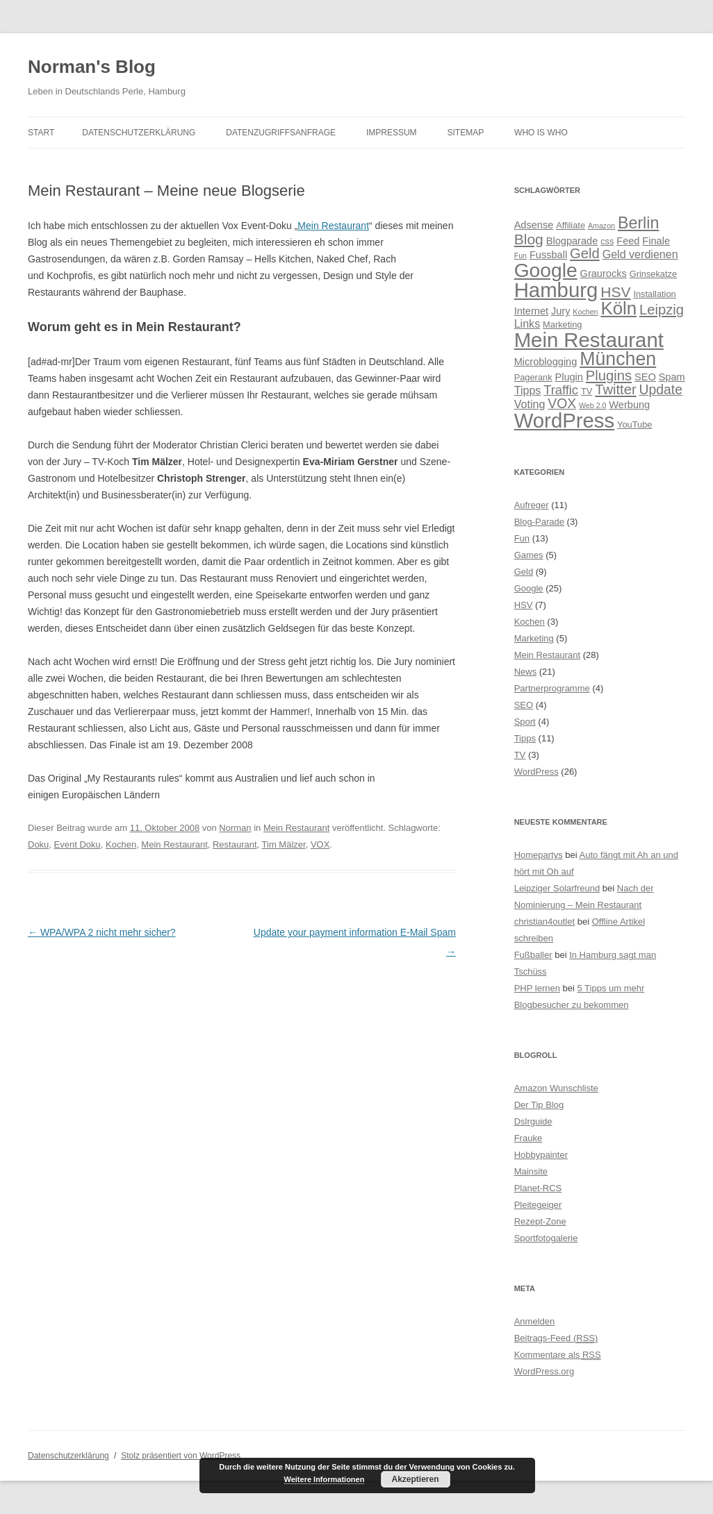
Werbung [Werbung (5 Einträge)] (629, 404)
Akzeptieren (415, 1479)
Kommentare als (557, 1354)
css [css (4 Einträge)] (607, 241)
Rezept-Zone (540, 1221)
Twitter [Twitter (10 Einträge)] (616, 389)
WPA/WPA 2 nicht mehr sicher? (102, 932)
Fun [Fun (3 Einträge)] (520, 255)
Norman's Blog (92, 66)
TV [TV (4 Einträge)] (586, 391)
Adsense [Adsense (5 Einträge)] (534, 224)
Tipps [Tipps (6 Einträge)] (527, 390)
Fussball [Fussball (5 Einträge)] (548, 254)
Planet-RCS (538, 1188)
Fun (522, 538)
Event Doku (77, 844)
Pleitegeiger (538, 1205)
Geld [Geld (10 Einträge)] (585, 253)
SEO (523, 705)
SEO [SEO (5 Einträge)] (645, 376)
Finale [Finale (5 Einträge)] (656, 240)
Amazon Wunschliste (556, 1088)
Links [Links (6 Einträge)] (527, 323)
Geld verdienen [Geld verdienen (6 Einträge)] (640, 254)
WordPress (536, 771)
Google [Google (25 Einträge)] (545, 270)
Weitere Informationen (324, 1479)
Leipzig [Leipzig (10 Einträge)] (661, 309)
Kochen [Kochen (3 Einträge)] (585, 312)
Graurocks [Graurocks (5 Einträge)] (603, 273)
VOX (320, 844)
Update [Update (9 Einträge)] (660, 389)
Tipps (525, 738)
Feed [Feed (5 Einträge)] (627, 240)
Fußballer (533, 955)
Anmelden (534, 1321)
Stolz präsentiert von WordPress (180, 1456)
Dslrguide (533, 1121)
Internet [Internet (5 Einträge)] (531, 311)
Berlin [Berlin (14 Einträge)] (638, 223)
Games (528, 555)
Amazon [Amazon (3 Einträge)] (601, 225)
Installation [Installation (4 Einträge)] (654, 294)
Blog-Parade (539, 521)
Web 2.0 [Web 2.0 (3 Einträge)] (593, 405)
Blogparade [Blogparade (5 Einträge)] (572, 240)
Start (41, 132)
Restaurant (235, 844)
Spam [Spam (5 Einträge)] (672, 376)
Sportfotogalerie (546, 1238)
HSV (523, 605)
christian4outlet (544, 921)
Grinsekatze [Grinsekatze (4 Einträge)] (653, 274)
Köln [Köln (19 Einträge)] (618, 308)
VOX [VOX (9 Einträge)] (562, 403)
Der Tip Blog (539, 1105)
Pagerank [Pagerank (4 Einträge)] (533, 377)
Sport (525, 721)
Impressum (391, 132)
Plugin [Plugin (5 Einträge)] (568, 376)
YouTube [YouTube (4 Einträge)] (634, 424)
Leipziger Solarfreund (557, 888)
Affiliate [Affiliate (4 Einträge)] (570, 225)
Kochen (121, 844)
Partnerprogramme (552, 688)
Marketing (534, 638)
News (525, 671)
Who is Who (541, 132)
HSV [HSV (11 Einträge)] (615, 292)
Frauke (528, 1138)
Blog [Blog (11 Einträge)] (528, 239)
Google (528, 588)
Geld (523, 571)
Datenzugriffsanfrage (281, 132)
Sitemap (466, 132)
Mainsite (531, 1171)
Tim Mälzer (284, 844)
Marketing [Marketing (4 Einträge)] (562, 324)
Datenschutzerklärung (138, 132)
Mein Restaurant (333, 225)
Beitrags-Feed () (556, 1338)
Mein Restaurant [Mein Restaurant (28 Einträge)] (589, 339)
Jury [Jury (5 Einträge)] (561, 311)
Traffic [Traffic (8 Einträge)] (560, 389)
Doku (38, 844)
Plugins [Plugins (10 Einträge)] (609, 375)
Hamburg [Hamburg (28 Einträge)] (556, 289)
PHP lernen (537, 988)
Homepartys (538, 855)
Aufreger (531, 505)
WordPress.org (544, 1371)
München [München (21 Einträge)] (618, 358)
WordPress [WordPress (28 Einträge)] (564, 420)
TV (520, 755)
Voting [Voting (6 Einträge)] (530, 404)
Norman (235, 828)
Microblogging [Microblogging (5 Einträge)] (545, 361)
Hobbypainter (541, 1155)
